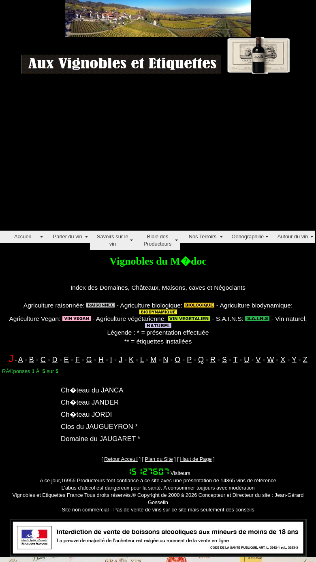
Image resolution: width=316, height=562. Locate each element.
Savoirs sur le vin (112, 240)
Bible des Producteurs (157, 240)
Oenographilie (247, 236)
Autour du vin (293, 236)
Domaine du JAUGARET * (100, 439)
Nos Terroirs (203, 236)
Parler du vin (67, 236)
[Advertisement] (76, 155)
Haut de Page (195, 459)
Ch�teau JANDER (90, 402)
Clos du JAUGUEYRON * (99, 427)
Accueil (22, 236)
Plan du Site (159, 459)
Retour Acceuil (121, 459)
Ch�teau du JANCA (92, 390)
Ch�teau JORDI (86, 414)
